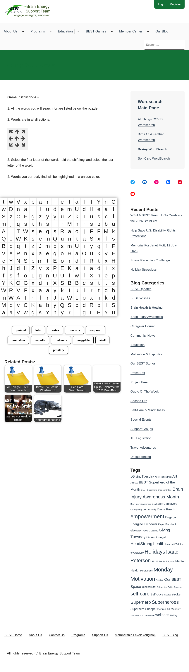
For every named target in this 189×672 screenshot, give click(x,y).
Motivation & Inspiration (147, 354)
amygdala (84, 340)
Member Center (130, 31)
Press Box (138, 373)
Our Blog (162, 31)
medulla (39, 340)
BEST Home (13, 636)
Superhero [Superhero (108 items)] (140, 602)
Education (65, 31)
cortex (54, 330)
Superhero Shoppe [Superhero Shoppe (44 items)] (143, 609)
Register (175, 4)
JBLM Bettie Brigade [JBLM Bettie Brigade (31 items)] (163, 561)
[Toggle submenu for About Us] (23, 31)
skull (103, 340)
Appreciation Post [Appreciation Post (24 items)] (163, 477)
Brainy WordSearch (153, 149)
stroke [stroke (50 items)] (176, 594)
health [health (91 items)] (158, 543)
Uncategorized (141, 457)
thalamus (61, 340)
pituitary (58, 350)
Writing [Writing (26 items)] (173, 615)
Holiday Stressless (144, 270)
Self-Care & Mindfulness (148, 410)
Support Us (109, 636)
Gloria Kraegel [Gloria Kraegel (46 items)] (156, 537)
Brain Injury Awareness (147, 317)
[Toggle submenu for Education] (78, 31)
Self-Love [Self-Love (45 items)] (156, 594)
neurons (74, 330)
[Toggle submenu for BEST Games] (112, 31)
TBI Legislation (141, 438)
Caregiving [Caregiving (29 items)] (136, 509)
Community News (143, 335)
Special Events (141, 419)
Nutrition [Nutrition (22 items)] (159, 580)
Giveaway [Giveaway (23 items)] (153, 531)
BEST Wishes (140, 298)
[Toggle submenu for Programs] (50, 31)
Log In (162, 4)
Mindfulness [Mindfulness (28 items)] (146, 570)
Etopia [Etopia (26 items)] (161, 524)
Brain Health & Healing (147, 307)
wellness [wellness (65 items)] (162, 615)
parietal (20, 330)
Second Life (139, 401)
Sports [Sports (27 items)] (167, 595)
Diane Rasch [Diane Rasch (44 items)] (166, 509)
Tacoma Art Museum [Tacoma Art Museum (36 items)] (169, 609)
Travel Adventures (143, 447)
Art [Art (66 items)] (174, 476)
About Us (10, 31)
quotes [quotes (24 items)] (164, 587)
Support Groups (142, 429)
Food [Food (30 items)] (145, 530)
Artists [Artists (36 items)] (134, 482)
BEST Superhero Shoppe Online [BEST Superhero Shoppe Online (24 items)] (156, 490)
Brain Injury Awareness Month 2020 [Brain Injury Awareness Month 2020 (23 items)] (146, 504)
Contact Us (61, 636)
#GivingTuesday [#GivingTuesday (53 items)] (142, 476)
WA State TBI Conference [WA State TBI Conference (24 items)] (142, 615)
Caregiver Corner (143, 326)
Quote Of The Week (145, 391)
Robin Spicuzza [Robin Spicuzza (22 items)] (174, 587)
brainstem (17, 340)
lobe (38, 330)
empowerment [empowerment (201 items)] (147, 517)
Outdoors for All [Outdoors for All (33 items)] (151, 586)
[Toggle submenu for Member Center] (148, 31)
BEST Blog (16, 645)
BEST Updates (141, 289)
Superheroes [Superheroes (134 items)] (165, 602)
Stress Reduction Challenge (151, 260)
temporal (96, 330)
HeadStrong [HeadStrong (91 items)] (141, 543)
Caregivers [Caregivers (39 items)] (170, 503)
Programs (37, 31)
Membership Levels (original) (147, 636)
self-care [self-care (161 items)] (140, 594)
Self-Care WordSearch (154, 158)
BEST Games (96, 31)
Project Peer (139, 382)
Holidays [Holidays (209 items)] (155, 552)
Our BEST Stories (143, 363)
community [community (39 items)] (150, 509)
